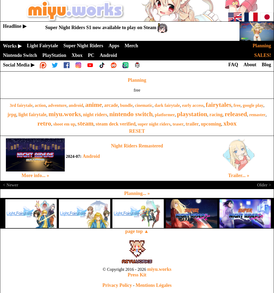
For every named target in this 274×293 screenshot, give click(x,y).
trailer (192, 124)
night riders (95, 114)
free (237, 105)
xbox (230, 123)
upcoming (211, 124)
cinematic (144, 105)
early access (192, 105)
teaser (178, 124)
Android (91, 156)
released (236, 114)
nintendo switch (131, 114)
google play (253, 105)
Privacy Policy (117, 285)
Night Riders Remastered (137, 146)
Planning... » (137, 193)
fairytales (218, 104)
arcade (111, 105)
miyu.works (64, 114)
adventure (57, 105)
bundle (126, 105)
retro (44, 123)
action (40, 105)
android (76, 105)
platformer (165, 114)
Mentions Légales (154, 285)
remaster (257, 114)
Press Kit (137, 275)
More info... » (35, 175)
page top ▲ (137, 231)
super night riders (154, 124)
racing (216, 114)
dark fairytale (167, 105)
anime (93, 104)
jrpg (11, 114)
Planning (137, 80)
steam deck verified (116, 124)
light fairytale (32, 114)
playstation (192, 114)
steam (86, 123)
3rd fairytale (21, 105)
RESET (137, 131)
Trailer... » (238, 175)
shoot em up (64, 124)
